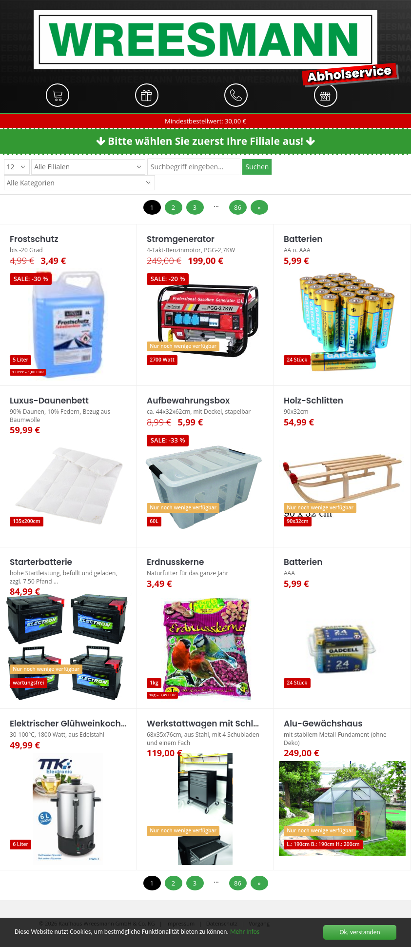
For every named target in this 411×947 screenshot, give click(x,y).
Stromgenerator (181, 239)
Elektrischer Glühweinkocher (69, 723)
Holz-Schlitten (313, 400)
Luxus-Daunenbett (49, 400)
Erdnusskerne (175, 562)
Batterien (303, 239)
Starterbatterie (41, 562)
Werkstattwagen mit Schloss (207, 723)
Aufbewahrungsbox (188, 400)
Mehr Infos (244, 932)
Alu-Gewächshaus (323, 723)
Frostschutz (34, 239)
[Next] (259, 207)
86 (237, 207)
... (216, 204)
